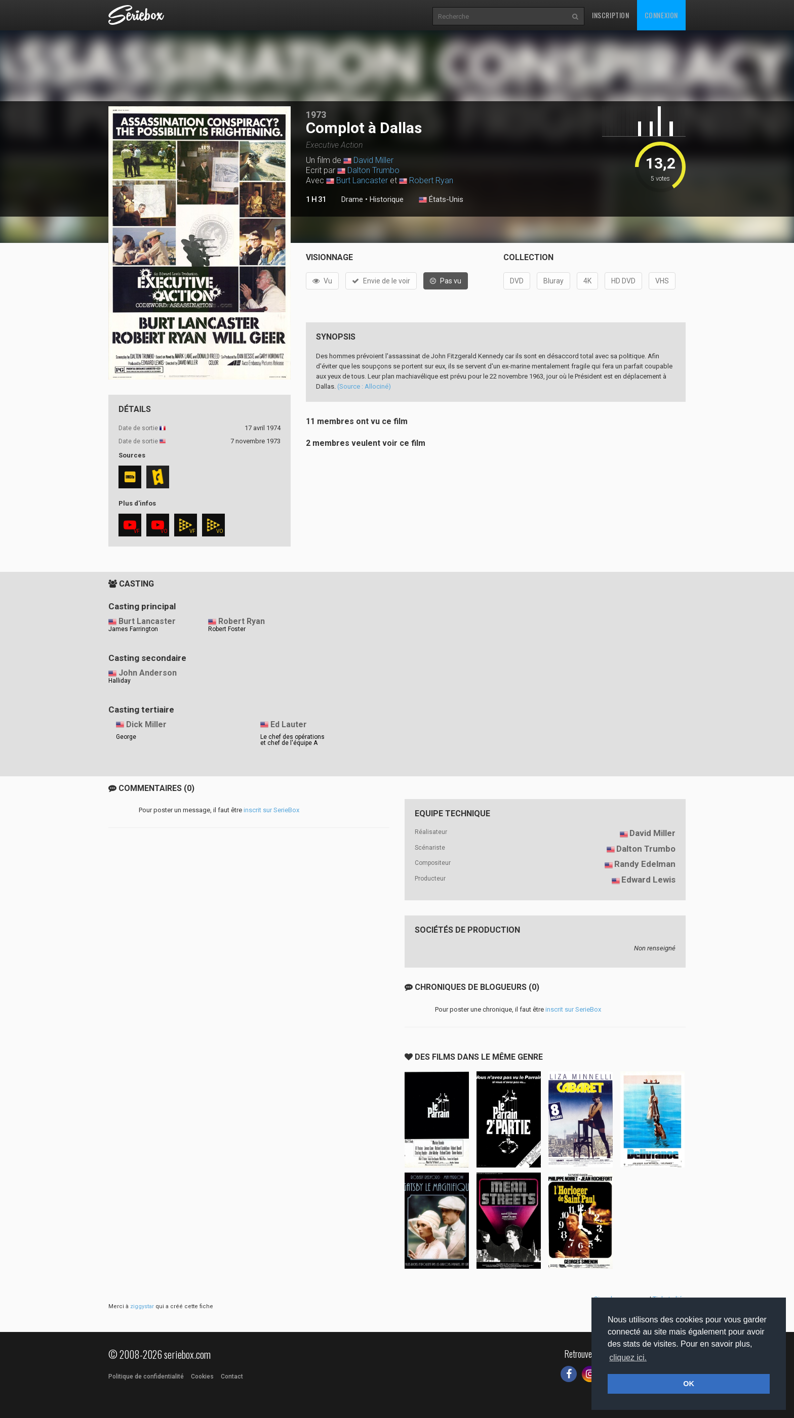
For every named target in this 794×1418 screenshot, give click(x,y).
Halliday (119, 680)
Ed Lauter (288, 724)
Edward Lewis (648, 879)
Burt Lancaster (362, 180)
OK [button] (688, 1384)
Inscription (610, 15)
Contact (232, 1376)
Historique (387, 199)
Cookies (202, 1376)
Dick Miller (146, 724)
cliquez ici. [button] (628, 1357)
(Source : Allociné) (364, 386)
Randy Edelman (645, 864)
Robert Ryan (431, 180)
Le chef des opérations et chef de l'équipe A (292, 739)
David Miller (373, 160)
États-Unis (441, 200)
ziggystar (142, 1306)
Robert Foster (227, 629)
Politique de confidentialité (146, 1376)
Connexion (661, 15)
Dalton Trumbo (373, 170)
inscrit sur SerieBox (271, 810)
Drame (352, 199)
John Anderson (147, 673)
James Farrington (133, 629)
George (126, 736)
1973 (316, 114)
